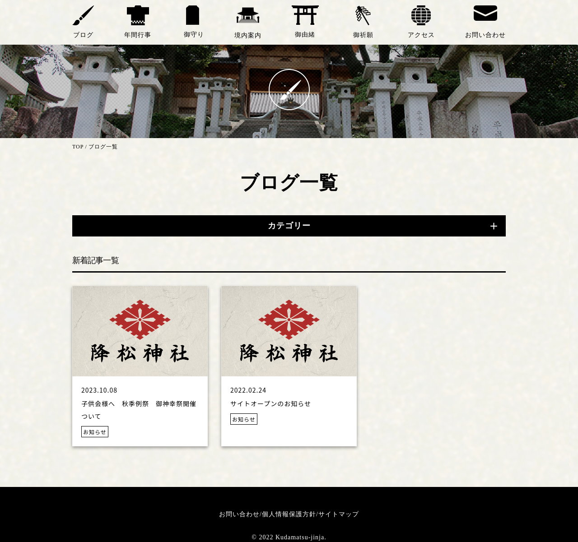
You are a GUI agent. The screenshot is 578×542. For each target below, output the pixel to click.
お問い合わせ (239, 514)
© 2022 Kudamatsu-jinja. (289, 537)
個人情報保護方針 (289, 514)
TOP (78, 147)
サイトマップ (338, 514)
